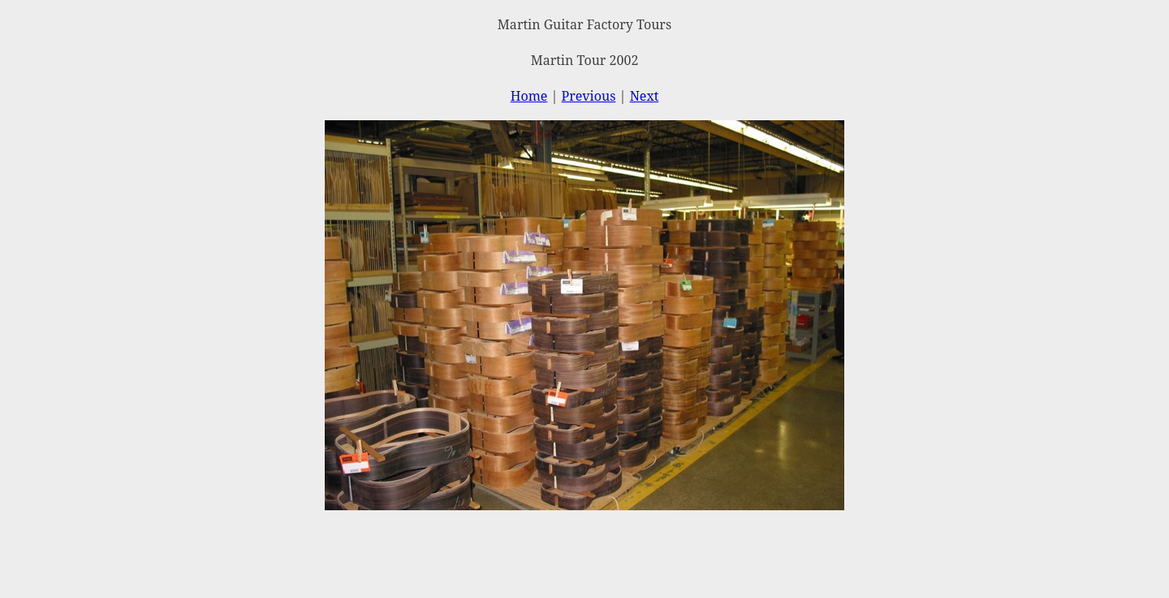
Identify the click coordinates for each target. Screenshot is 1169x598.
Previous (589, 96)
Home (529, 96)
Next (644, 96)
